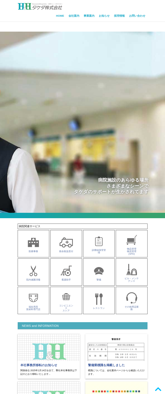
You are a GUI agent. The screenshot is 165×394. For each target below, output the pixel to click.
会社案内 (74, 15)
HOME (60, 15)
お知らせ (104, 15)
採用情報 (119, 15)
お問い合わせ (137, 15)
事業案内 (89, 15)
